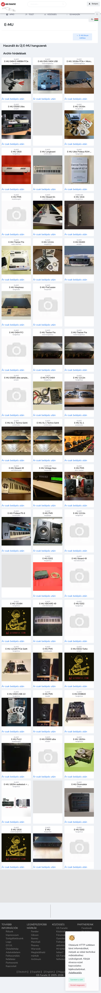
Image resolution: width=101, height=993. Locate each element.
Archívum (36, 972)
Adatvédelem (13, 965)
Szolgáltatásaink (14, 951)
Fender (35, 944)
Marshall (35, 954)
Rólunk (9, 944)
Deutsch (22, 984)
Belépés (93, 4)
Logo (8, 954)
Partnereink (12, 975)
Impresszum (12, 947)
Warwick (36, 961)
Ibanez (34, 951)
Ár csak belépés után (13, 99)
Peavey (35, 958)
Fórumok (60, 947)
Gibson (35, 947)
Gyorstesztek (63, 951)
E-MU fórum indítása (82, 36)
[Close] (77, 980)
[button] (95, 19)
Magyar (62, 984)
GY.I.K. (9, 958)
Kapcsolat (11, 979)
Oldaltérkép (12, 961)
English (49, 984)
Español (36, 984)
